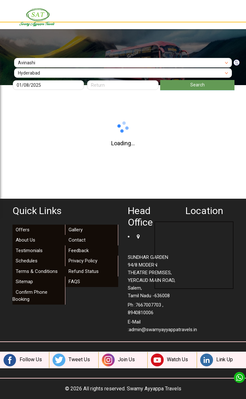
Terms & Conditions (37, 271)
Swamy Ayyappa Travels (154, 389)
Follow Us (23, 360)
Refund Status (84, 271)
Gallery (76, 230)
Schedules (26, 261)
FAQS (74, 281)
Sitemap (24, 281)
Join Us (118, 360)
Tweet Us (71, 360)
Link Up (216, 360)
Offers (22, 230)
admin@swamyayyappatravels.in (163, 329)
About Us (25, 240)
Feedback (79, 250)
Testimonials (29, 250)
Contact (77, 240)
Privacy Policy (83, 261)
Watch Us (169, 360)
